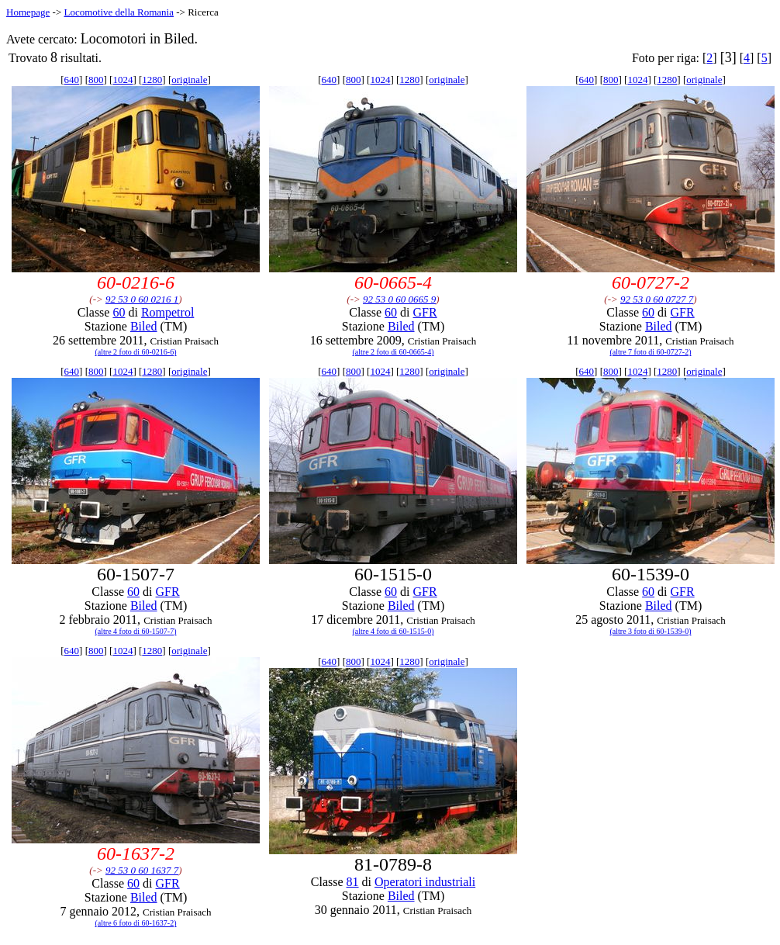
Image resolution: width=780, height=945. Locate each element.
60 (118, 312)
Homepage (28, 12)
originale (189, 79)
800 (96, 79)
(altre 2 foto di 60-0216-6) (136, 352)
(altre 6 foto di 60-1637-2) (136, 923)
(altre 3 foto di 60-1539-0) (651, 631)
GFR (425, 312)
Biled (143, 326)
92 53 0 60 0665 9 (399, 299)
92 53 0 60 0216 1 (141, 299)
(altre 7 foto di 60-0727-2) (651, 352)
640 (72, 79)
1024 (122, 79)
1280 (152, 79)
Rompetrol (167, 312)
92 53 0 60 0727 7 (656, 299)
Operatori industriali (424, 881)
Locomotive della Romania (119, 12)
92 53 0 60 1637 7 (141, 870)
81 (353, 881)
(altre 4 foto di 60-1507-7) (136, 631)
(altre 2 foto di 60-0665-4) (393, 352)
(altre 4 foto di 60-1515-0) (393, 631)
